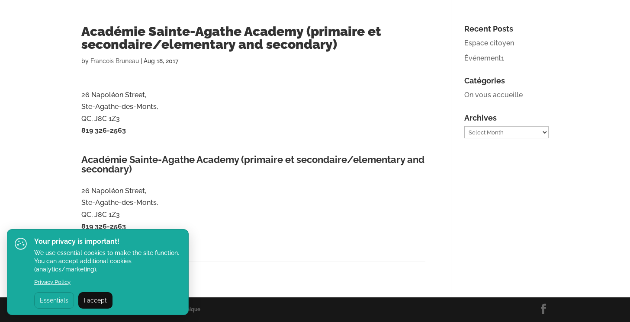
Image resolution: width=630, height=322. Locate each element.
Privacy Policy (52, 282)
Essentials (54, 300)
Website (94, 149)
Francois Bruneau (114, 60)
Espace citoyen (489, 43)
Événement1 (484, 58)
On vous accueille (493, 95)
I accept (95, 300)
